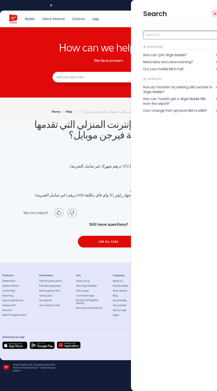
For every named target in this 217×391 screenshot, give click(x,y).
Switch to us (83, 280)
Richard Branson (207, 385)
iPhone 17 (7, 310)
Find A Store (156, 290)
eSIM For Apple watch (14, 315)
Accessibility (120, 300)
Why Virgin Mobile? (86, 285)
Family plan (46, 295)
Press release (120, 290)
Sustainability (120, 285)
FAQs (152, 280)
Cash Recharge (85, 295)
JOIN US (183, 18)
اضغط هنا (186, 189)
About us (118, 280)
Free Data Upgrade (49, 285)
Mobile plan (9, 280)
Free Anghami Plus (49, 290)
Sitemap (154, 300)
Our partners (120, 305)
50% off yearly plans (50, 280)
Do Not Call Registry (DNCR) (87, 302)
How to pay (82, 290)
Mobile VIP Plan (10, 285)
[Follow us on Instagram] (184, 345)
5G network (45, 300)
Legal (116, 315)
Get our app (119, 310)
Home (56, 111)
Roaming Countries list (89, 308)
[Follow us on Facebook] (175, 345)
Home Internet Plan (13, 300)
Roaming (7, 295)
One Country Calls (49, 305)
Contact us (156, 285)
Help (95, 19)
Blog (115, 295)
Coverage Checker (160, 295)
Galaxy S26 (9, 305)
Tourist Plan (9, 290)
